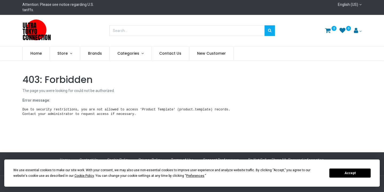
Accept (350, 173)
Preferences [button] (195, 176)
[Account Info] (358, 31)
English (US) (348, 4)
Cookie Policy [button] (84, 176)
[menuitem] (36, 54)
